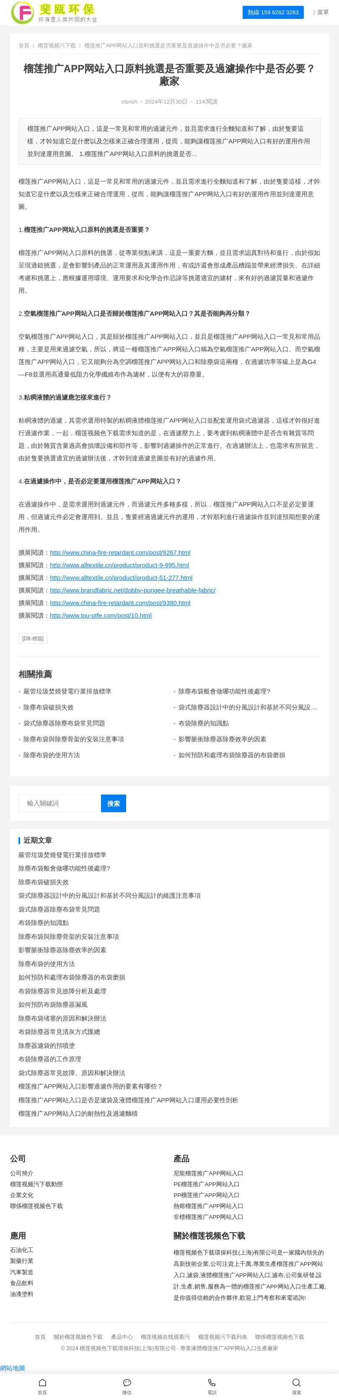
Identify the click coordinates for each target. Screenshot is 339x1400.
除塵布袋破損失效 (48, 707)
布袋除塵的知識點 (204, 723)
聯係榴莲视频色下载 (36, 1206)
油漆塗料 (22, 1294)
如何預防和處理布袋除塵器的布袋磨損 (232, 754)
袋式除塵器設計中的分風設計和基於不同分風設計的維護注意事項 (109, 895)
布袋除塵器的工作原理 (49, 1058)
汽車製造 (22, 1272)
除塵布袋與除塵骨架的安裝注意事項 (73, 739)
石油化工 (22, 1250)
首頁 (23, 45)
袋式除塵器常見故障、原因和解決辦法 (71, 1072)
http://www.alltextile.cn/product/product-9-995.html (119, 565)
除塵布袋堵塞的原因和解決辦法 (62, 1018)
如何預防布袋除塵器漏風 (53, 1004)
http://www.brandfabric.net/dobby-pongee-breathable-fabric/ (132, 590)
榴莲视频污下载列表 (222, 1337)
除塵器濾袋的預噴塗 (46, 1045)
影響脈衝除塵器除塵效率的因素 (223, 739)
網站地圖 (12, 1367)
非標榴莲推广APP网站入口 (208, 1217)
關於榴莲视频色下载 (78, 1337)
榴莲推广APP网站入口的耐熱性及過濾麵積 (78, 1113)
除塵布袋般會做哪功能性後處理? (224, 691)
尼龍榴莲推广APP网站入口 (208, 1173)
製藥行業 (22, 1261)
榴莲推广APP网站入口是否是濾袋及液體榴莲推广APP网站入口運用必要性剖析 (128, 1100)
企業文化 (22, 1195)
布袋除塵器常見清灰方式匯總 (59, 1031)
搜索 (113, 803)
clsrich (129, 102)
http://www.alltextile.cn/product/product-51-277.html (121, 577)
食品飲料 (22, 1283)
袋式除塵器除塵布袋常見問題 (64, 723)
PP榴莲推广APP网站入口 (206, 1195)
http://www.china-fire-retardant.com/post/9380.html (120, 602)
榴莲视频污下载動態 (36, 1184)
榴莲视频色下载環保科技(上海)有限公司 (128, 1348)
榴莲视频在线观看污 (165, 1337)
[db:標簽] (33, 639)
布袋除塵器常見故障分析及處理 (62, 991)
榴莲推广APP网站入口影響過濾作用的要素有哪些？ (90, 1086)
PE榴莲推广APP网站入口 (206, 1184)
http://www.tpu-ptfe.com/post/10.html (101, 615)
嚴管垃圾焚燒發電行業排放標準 (67, 691)
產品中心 (122, 1337)
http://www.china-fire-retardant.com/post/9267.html (120, 552)
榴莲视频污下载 (57, 45)
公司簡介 (22, 1173)
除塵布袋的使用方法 (51, 754)
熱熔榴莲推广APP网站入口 (208, 1206)
